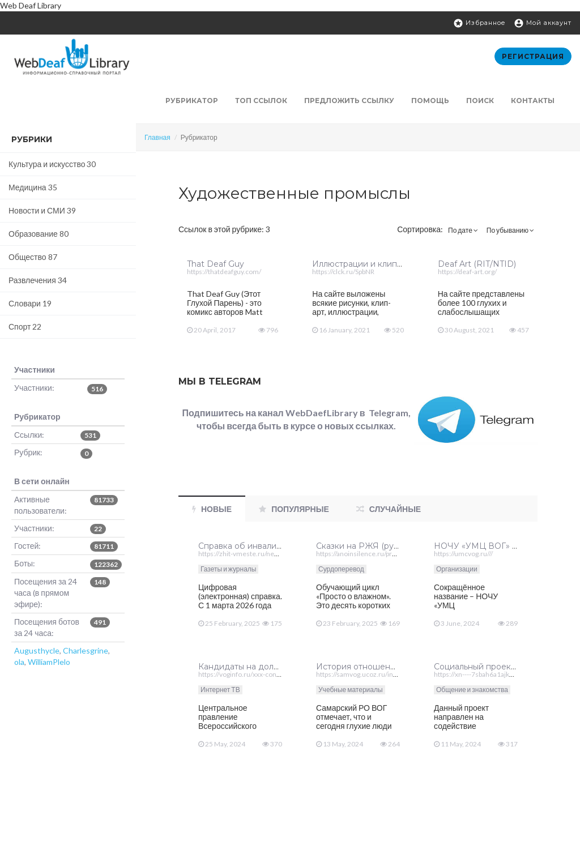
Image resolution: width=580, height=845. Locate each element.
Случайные (388, 509)
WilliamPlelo (49, 662)
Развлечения (37, 280)
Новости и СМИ (42, 210)
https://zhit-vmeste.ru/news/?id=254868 (259, 553)
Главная (157, 137)
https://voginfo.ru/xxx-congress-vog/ (253, 674)
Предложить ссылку (349, 100)
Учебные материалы (350, 689)
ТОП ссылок (261, 100)
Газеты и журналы (228, 569)
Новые (212, 509)
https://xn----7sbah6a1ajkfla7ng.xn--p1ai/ (495, 674)
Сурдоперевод (341, 569)
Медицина (32, 187)
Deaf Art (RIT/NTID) (477, 264)
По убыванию (510, 230)
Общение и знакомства (472, 689)
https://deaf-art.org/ (467, 271)
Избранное (479, 23)
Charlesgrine (85, 650)
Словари (30, 303)
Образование (38, 233)
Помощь (430, 100)
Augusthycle (36, 650)
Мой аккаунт (543, 23)
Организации (456, 569)
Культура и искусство (52, 164)
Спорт (24, 326)
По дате (463, 230)
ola (19, 662)
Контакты (533, 100)
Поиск (480, 100)
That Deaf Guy (215, 264)
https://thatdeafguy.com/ (224, 271)
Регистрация (533, 56)
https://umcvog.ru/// (463, 553)
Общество (32, 257)
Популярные (294, 509)
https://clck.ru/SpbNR (343, 271)
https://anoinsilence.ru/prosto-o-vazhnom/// (382, 553)
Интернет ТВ (220, 689)
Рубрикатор (191, 100)
